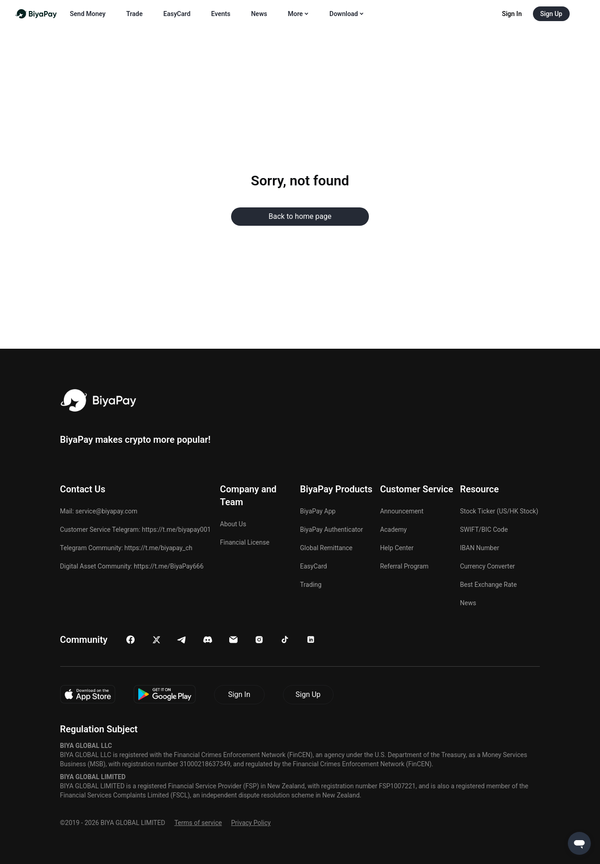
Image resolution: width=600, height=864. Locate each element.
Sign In (239, 694)
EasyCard (177, 13)
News (259, 13)
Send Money (88, 13)
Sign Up (308, 694)
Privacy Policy (251, 822)
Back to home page (300, 216)
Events (221, 13)
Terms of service (198, 822)
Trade (134, 13)
